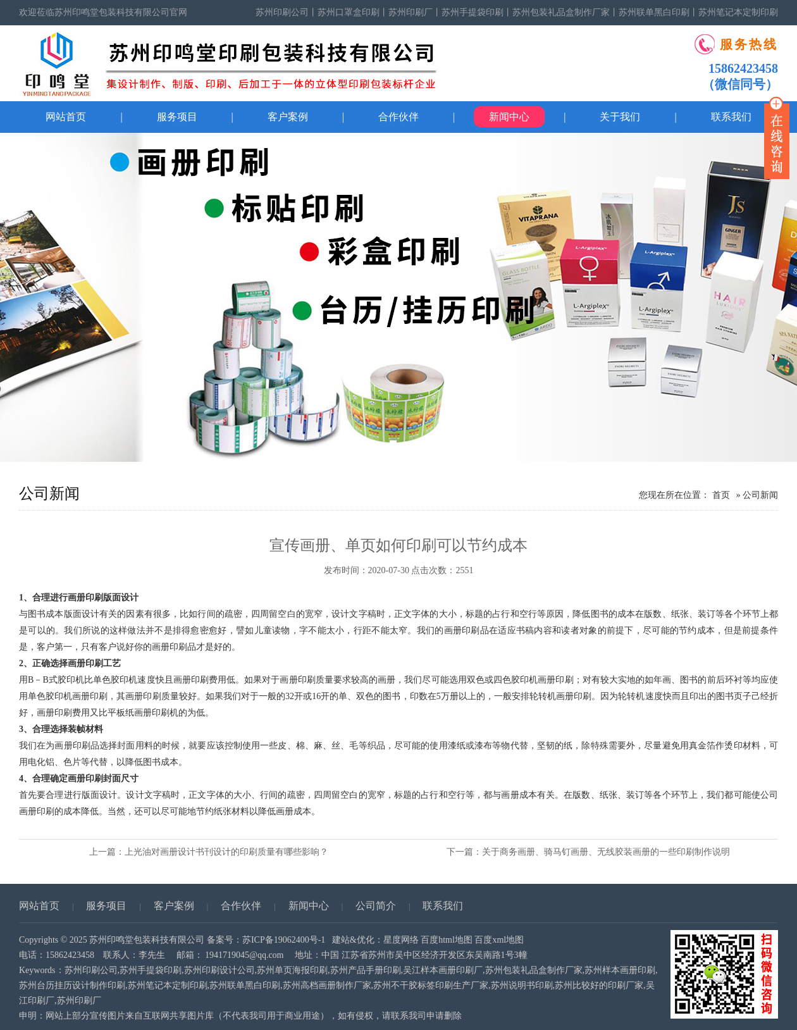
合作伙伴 (398, 116)
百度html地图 (447, 940)
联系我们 (443, 905)
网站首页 (66, 116)
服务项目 (177, 116)
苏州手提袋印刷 (473, 12)
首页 (721, 495)
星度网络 (401, 940)
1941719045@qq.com (244, 955)
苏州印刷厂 (410, 12)
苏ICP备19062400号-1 (283, 940)
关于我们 (620, 116)
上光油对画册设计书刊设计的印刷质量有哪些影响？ (226, 852)
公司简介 (375, 905)
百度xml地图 (499, 940)
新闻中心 (509, 116)
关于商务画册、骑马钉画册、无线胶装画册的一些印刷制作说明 (606, 852)
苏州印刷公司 (282, 12)
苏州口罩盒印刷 (349, 12)
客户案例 (288, 116)
